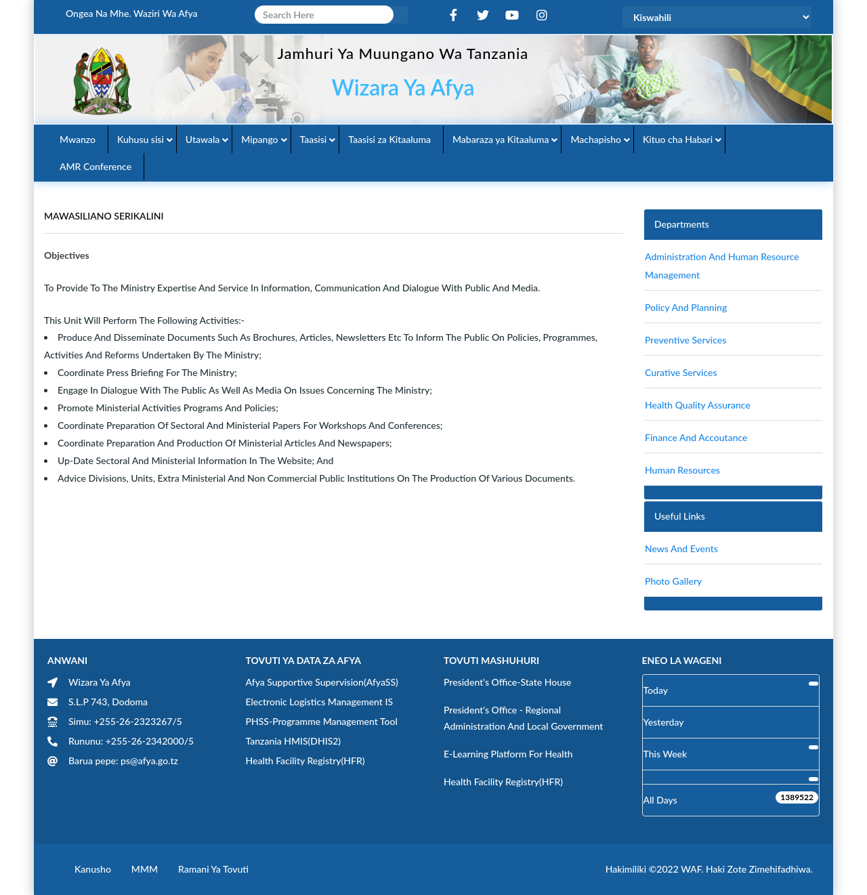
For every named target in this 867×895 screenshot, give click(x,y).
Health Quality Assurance (697, 405)
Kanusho (93, 869)
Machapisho (595, 139)
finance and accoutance (696, 437)
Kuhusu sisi (140, 139)
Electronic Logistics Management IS (320, 701)
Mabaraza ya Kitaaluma (500, 139)
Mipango (259, 139)
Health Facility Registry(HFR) (305, 760)
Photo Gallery (673, 581)
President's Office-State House (508, 682)
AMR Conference (95, 166)
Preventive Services (685, 340)
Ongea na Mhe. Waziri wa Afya (132, 13)
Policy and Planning (686, 307)
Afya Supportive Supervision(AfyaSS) (322, 682)
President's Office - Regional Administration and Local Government (523, 718)
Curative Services (681, 372)
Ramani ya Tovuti (213, 869)
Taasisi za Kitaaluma (389, 139)
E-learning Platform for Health (508, 753)
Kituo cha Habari (678, 139)
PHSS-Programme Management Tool (322, 721)
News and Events (681, 548)
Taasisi (313, 139)
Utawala (202, 139)
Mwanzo (78, 139)
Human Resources (682, 470)
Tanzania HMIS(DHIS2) (293, 741)
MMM (144, 869)
